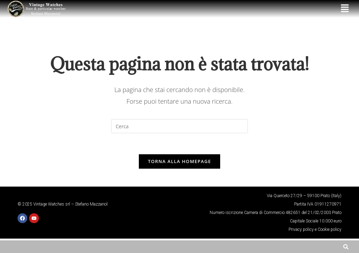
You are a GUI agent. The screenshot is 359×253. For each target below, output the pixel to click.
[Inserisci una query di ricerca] (179, 126)
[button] (345, 8)
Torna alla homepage (179, 161)
